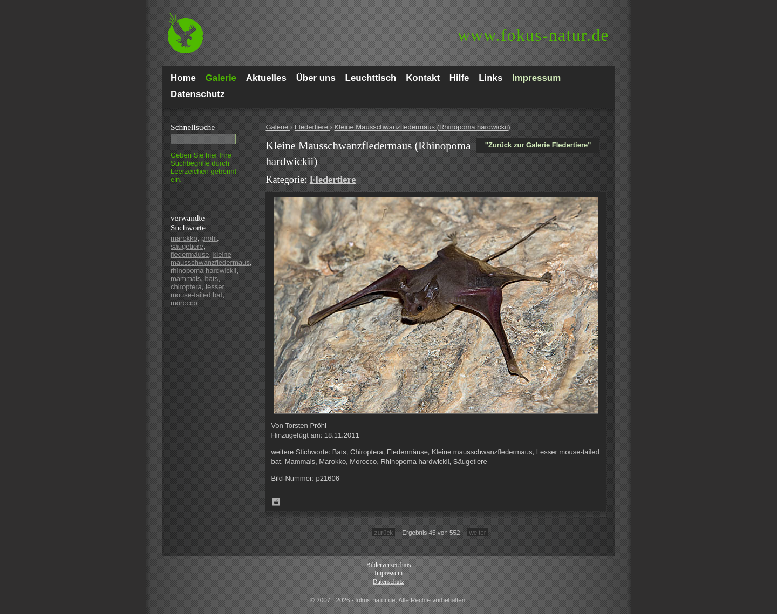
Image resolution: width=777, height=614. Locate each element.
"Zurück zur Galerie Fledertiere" (538, 145)
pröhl (209, 238)
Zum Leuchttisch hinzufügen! (276, 502)
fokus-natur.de (533, 35)
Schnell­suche (193, 127)
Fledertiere (312, 127)
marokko (184, 238)
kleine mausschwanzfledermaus (210, 258)
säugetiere (187, 246)
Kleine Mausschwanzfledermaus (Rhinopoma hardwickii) (422, 127)
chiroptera (186, 287)
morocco (184, 303)
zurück (383, 532)
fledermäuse (190, 254)
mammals (186, 279)
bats (212, 279)
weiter (477, 532)
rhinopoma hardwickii (203, 271)
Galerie (277, 127)
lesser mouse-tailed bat (197, 291)
